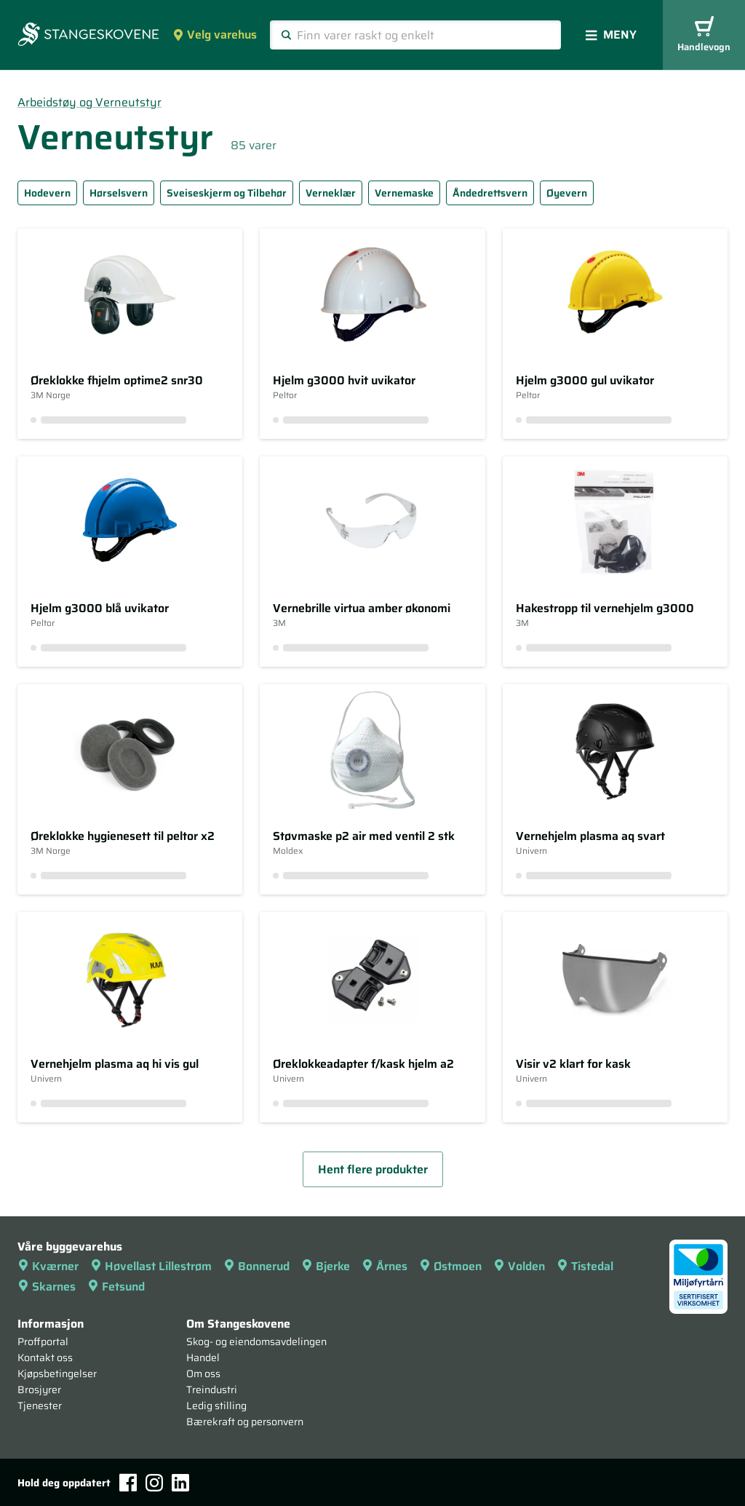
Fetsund (116, 1286)
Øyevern (566, 193)
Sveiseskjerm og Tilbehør (227, 193)
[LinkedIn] (180, 1482)
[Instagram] (154, 1482)
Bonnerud (256, 1266)
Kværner (48, 1266)
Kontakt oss (45, 1358)
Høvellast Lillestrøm (151, 1266)
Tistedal (585, 1266)
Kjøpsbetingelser (57, 1374)
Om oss (203, 1374)
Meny (611, 34)
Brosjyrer (39, 1390)
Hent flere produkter (373, 1169)
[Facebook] (128, 1482)
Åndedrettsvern (490, 193)
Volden (519, 1266)
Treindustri (211, 1390)
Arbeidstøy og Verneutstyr (89, 102)
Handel (203, 1358)
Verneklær (331, 193)
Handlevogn (703, 35)
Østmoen (450, 1266)
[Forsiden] (88, 36)
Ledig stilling (216, 1406)
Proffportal (42, 1341)
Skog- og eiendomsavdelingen (256, 1341)
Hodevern (47, 193)
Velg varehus (214, 34)
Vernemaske (404, 193)
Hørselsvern (118, 193)
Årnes (384, 1266)
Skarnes (46, 1286)
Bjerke (325, 1266)
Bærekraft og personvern (244, 1422)
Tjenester (39, 1406)
